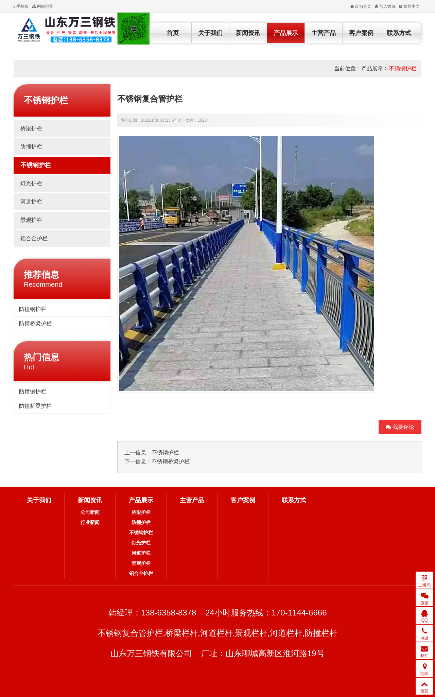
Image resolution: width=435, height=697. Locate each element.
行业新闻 (90, 522)
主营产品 (323, 33)
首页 (173, 33)
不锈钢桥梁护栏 (171, 461)
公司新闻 (90, 512)
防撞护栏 (31, 147)
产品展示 (286, 33)
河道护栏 (31, 202)
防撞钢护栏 (32, 309)
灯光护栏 (31, 183)
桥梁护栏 (31, 128)
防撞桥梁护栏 (35, 323)
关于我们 (210, 33)
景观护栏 (31, 220)
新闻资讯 (248, 33)
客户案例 (361, 33)
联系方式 (399, 33)
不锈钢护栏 (402, 68)
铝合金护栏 (34, 238)
